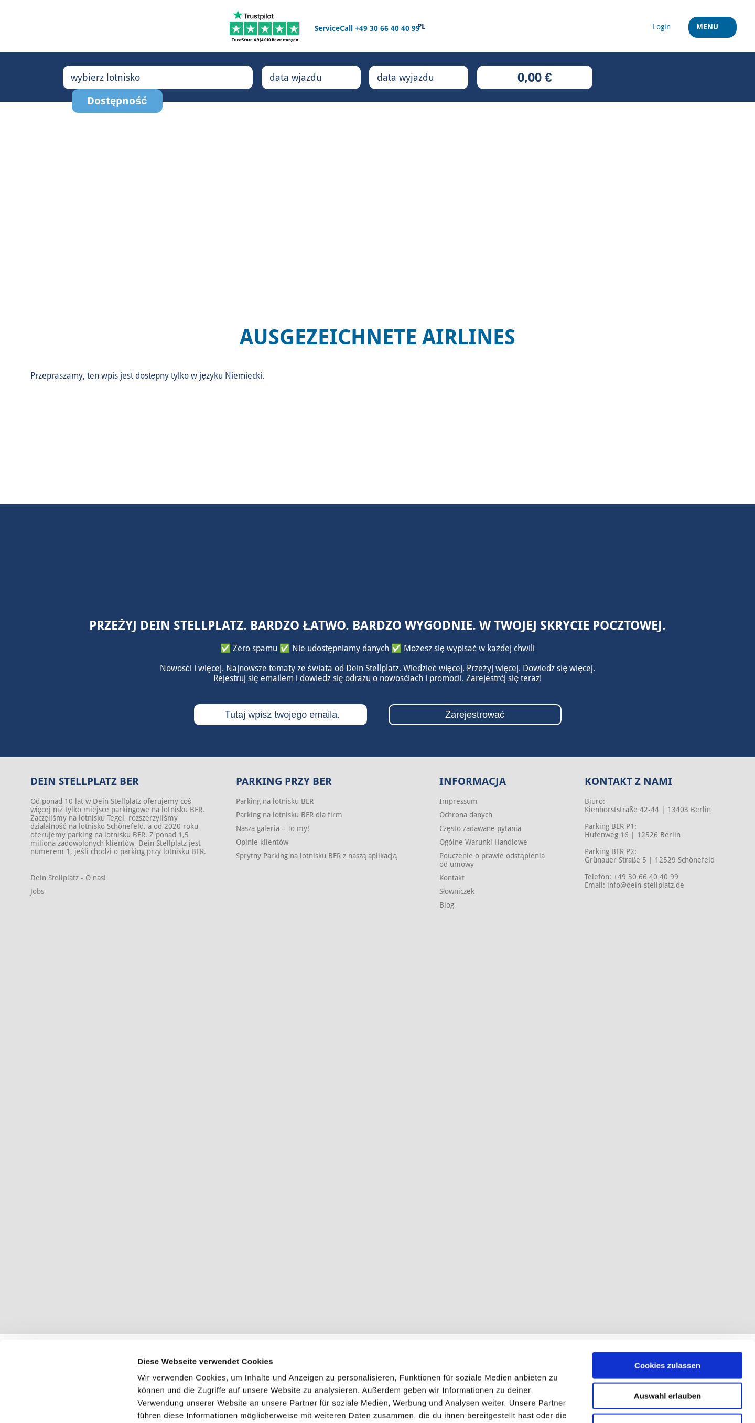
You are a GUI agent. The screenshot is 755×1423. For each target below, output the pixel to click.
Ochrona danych (465, 815)
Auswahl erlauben (667, 1325)
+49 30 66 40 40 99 (387, 28)
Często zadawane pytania (480, 828)
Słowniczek (456, 891)
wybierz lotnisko (116, 77)
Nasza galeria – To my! (272, 828)
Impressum (458, 801)
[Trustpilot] (265, 26)
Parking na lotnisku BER (275, 801)
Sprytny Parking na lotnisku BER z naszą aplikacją (316, 855)
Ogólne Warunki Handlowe (483, 842)
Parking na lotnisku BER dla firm (289, 815)
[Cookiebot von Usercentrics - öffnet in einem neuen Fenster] (68, 1402)
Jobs (37, 891)
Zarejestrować (474, 714)
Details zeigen (557, 1402)
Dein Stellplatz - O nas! (68, 878)
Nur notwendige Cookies (667, 1356)
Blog (446, 905)
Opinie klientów (262, 842)
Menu (708, 31)
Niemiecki (243, 376)
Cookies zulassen (667, 1294)
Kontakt (452, 878)
